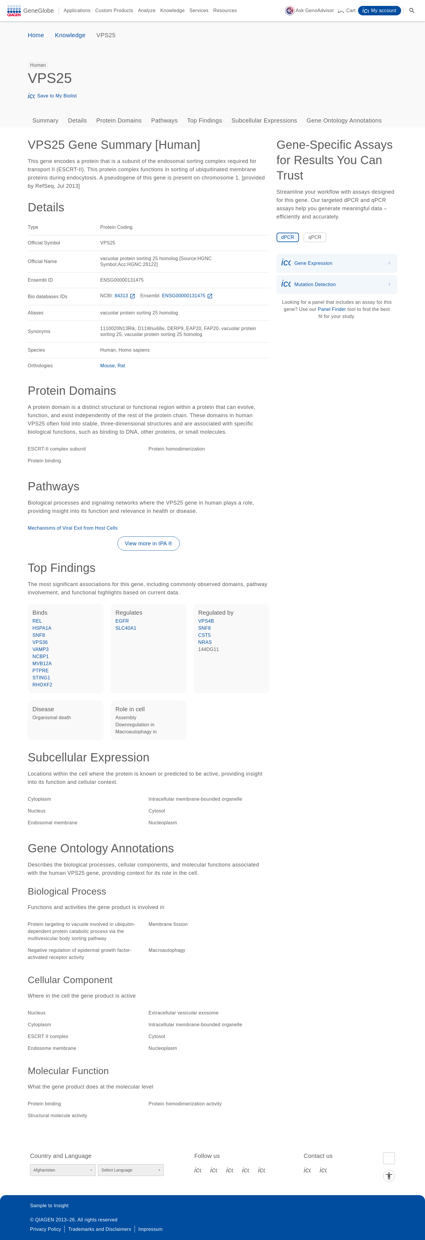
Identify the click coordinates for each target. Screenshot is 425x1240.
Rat (121, 365)
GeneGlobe (38, 10)
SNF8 (38, 635)
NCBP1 (40, 656)
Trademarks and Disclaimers (99, 1229)
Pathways (164, 120)
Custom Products (114, 10)
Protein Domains (119, 120)
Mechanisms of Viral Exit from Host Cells (73, 528)
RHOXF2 (42, 684)
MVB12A (42, 663)
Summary (45, 120)
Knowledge (172, 10)
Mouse (107, 365)
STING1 (41, 677)
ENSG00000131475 (188, 295)
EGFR (122, 621)
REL (37, 621)
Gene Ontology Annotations (344, 120)
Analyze (147, 10)
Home (36, 35)
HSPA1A (41, 628)
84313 (125, 295)
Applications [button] (77, 10)
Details (77, 120)
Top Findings (204, 120)
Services (199, 10)
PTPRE (40, 670)
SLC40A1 (125, 628)
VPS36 (40, 642)
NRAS (205, 642)
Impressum (150, 1229)
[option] (38, 65)
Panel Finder (332, 309)
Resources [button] (225, 10)
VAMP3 (40, 649)
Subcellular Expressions (264, 120)
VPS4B (206, 621)
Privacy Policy (45, 1229)
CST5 (204, 635)
